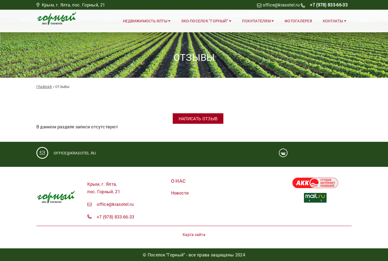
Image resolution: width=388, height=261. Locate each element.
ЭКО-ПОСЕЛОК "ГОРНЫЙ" (206, 20)
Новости (180, 193)
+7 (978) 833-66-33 (328, 5)
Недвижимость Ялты (146, 20)
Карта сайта (194, 234)
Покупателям (258, 20)
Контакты (334, 20)
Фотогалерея (298, 20)
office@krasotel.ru (281, 5)
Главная (44, 86)
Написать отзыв (198, 118)
